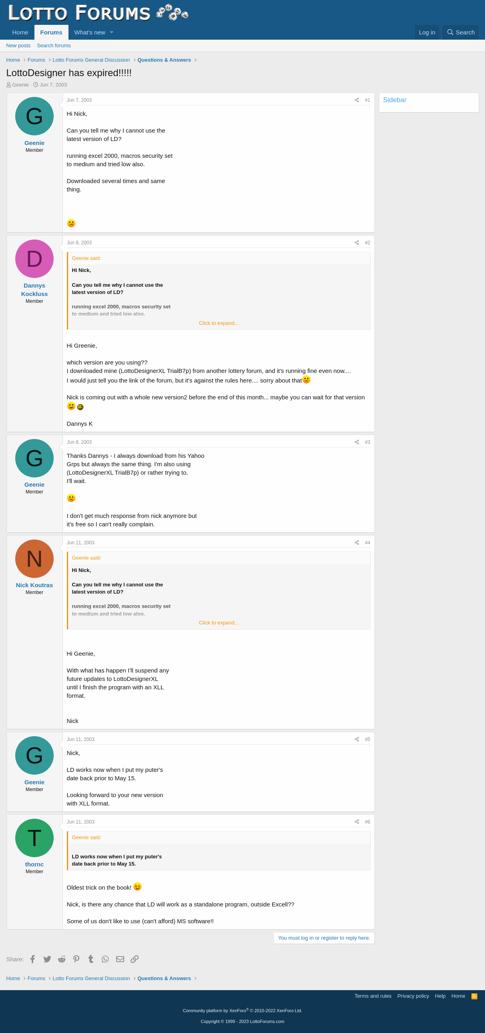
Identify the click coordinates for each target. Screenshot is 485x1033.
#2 (367, 243)
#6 (367, 822)
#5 (367, 739)
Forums (51, 32)
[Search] (461, 32)
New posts (18, 45)
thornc (34, 864)
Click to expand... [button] (219, 323)
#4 (367, 543)
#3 (367, 442)
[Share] (357, 100)
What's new (89, 32)
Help (440, 996)
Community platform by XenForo (242, 1010)
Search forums (54, 45)
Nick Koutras (34, 585)
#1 (367, 100)
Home (20, 32)
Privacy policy (413, 996)
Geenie (20, 85)
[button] (111, 32)
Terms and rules (372, 996)
